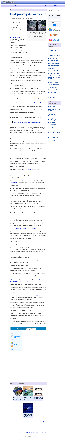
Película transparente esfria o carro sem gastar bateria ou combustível (54, 62)
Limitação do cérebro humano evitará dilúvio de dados (28, 102)
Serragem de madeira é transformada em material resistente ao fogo (54, 86)
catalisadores (16, 232)
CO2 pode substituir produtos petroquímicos (25, 228)
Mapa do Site (44, 432)
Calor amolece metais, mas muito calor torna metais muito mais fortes (54, 91)
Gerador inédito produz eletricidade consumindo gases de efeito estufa (53, 72)
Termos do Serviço (38, 432)
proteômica (31, 295)
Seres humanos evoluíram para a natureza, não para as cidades (54, 132)
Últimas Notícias (21, 432)
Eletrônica (7, 6)
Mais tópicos (43, 422)
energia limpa (13, 182)
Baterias (12, 268)
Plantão (61, 6)
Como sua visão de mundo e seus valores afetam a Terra (54, 114)
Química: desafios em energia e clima (23, 154)
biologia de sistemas (16, 200)
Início (2, 6)
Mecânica (34, 6)
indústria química (25, 237)
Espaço (16, 6)
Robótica (56, 6)
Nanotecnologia (49, 6)
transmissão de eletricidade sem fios (35, 256)
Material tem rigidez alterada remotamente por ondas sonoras (54, 96)
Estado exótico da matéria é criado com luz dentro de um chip (54, 77)
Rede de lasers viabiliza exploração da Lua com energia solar (53, 67)
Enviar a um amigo (17, 339)
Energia (12, 6)
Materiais (28, 6)
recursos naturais (27, 169)
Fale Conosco (31, 432)
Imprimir (15, 333)
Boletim (26, 432)
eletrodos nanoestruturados (33, 278)
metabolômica (38, 295)
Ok (54, 24)
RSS (14, 346)
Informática (22, 6)
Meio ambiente (40, 6)
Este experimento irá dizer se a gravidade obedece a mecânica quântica (54, 57)
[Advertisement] (5, 28)
